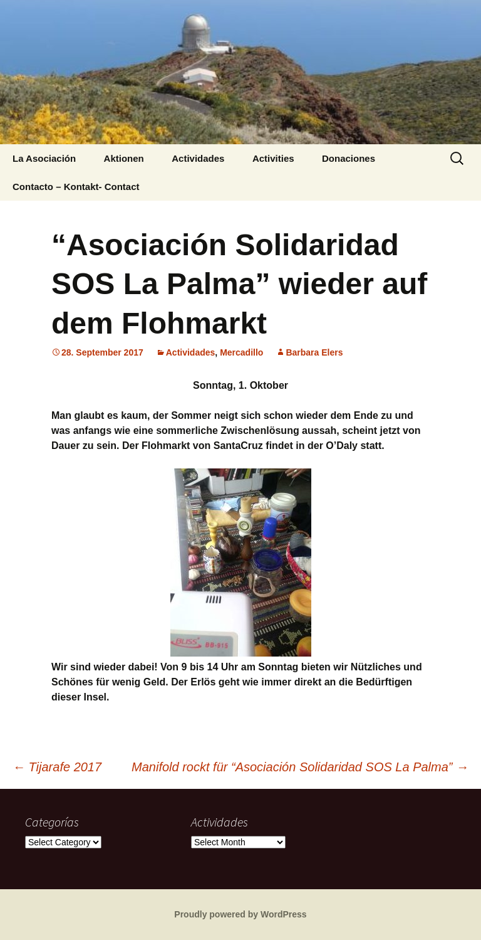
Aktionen (124, 158)
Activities (273, 158)
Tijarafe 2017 (57, 767)
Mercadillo (241, 352)
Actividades (198, 158)
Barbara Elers (314, 352)
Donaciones (348, 158)
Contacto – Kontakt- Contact (76, 186)
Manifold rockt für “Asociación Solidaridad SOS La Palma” (300, 767)
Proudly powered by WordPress (240, 914)
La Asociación (44, 158)
